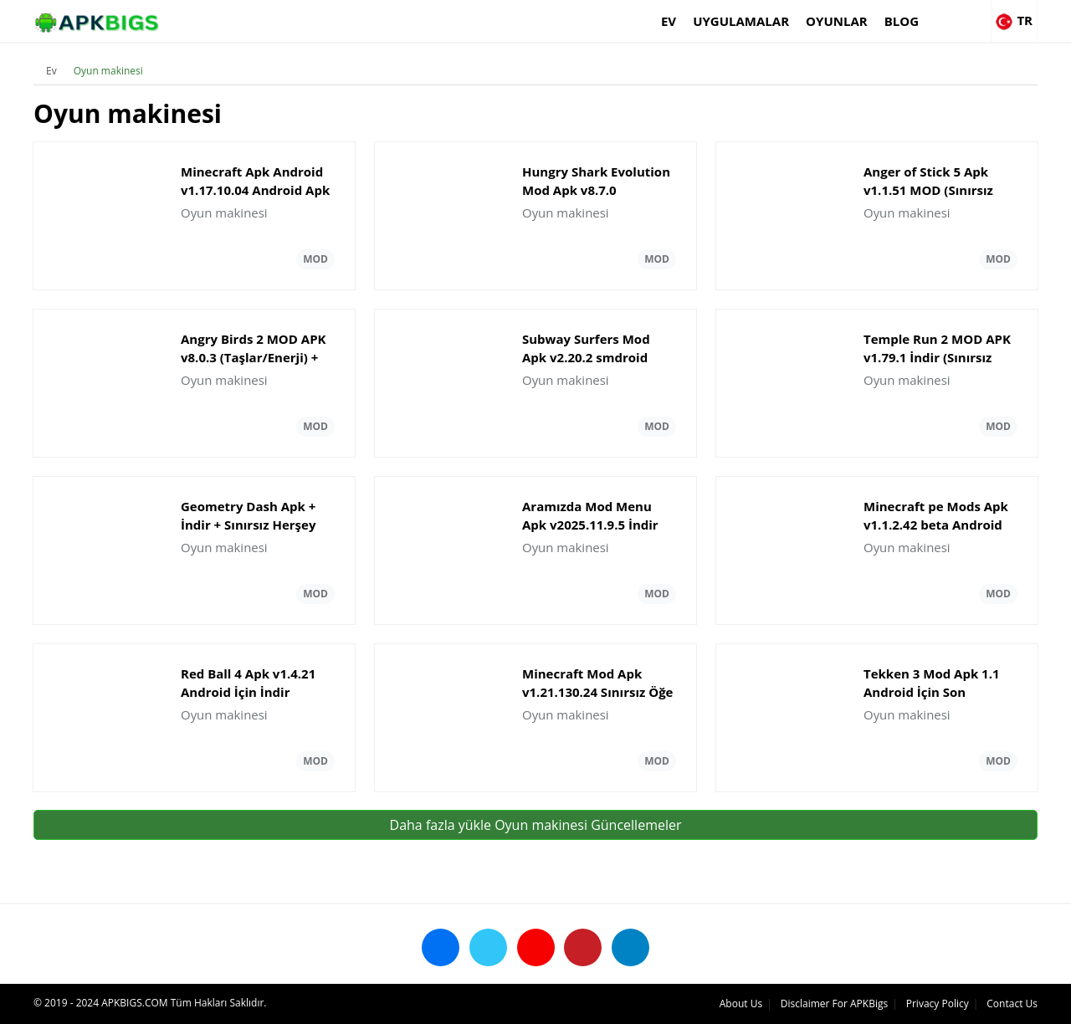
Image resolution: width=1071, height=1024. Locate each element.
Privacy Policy (937, 1003)
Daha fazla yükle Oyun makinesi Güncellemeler (536, 825)
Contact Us (1012, 1003)
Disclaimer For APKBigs (834, 1003)
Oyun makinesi (108, 71)
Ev (668, 21)
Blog (901, 21)
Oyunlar (837, 21)
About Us (741, 1003)
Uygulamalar (741, 21)
